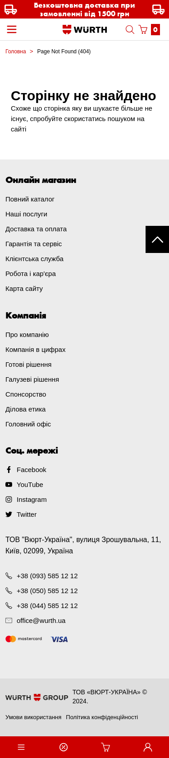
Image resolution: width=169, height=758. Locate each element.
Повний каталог (30, 199)
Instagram (32, 499)
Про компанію (27, 334)
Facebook (31, 469)
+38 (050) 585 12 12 (47, 590)
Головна (15, 51)
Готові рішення (28, 364)
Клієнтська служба (34, 258)
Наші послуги (26, 214)
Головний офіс (28, 424)
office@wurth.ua (41, 620)
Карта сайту (24, 288)
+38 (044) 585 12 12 (47, 605)
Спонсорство (25, 394)
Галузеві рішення (32, 379)
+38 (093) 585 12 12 (47, 576)
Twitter (27, 514)
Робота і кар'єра (30, 273)
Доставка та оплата (36, 229)
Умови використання (33, 717)
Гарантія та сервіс (33, 244)
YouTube (30, 484)
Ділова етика (25, 409)
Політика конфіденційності (102, 717)
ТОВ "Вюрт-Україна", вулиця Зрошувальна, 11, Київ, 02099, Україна (83, 545)
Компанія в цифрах (35, 349)
